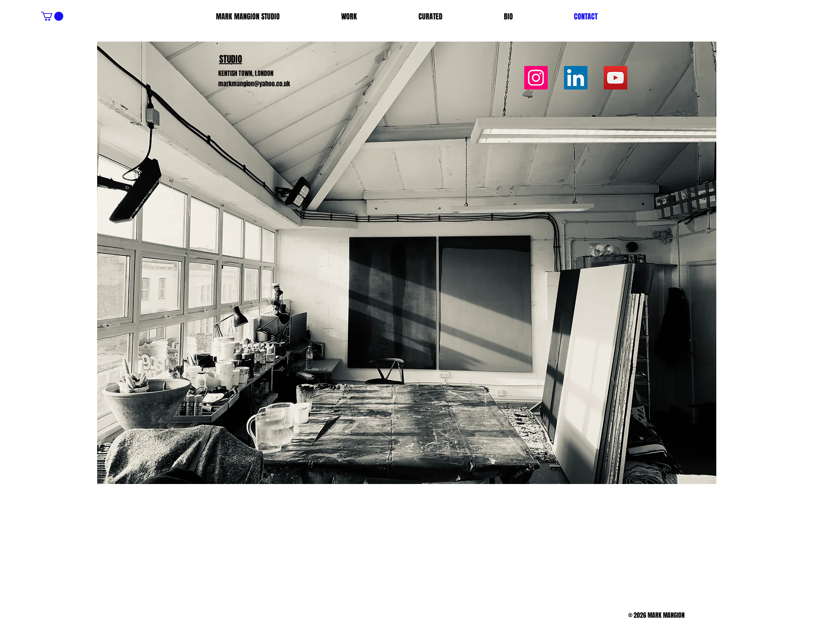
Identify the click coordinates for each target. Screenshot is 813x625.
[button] (52, 16)
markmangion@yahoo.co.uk (254, 84)
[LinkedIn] (575, 77)
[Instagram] (536, 77)
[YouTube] (615, 77)
